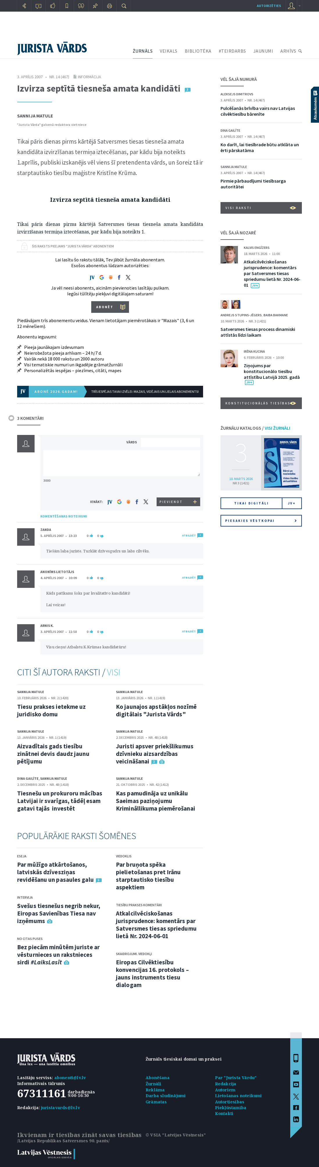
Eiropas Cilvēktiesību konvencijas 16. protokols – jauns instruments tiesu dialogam (152, 973)
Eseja (21, 856)
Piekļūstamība (231, 1107)
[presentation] (171, 486)
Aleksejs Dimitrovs (237, 94)
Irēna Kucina (254, 351)
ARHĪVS (288, 51)
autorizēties (269, 5)
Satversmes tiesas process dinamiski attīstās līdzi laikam (258, 332)
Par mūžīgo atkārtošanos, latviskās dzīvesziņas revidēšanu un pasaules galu (55, 872)
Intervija (25, 897)
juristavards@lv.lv (60, 1107)
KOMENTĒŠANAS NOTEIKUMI (63, 516)
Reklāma (155, 1090)
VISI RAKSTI (260, 208)
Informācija (89, 76)
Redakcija (225, 1083)
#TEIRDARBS (232, 51)
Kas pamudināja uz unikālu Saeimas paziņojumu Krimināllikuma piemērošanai (155, 800)
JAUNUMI (263, 51)
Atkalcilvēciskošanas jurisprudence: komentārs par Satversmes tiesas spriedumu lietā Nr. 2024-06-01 (156, 924)
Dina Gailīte (28, 778)
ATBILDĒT (189, 535)
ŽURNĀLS (143, 51)
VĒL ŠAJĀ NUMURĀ (239, 79)
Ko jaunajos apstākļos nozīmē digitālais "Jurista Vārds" (156, 710)
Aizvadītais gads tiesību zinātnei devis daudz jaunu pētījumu (53, 753)
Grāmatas (156, 1101)
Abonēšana (158, 1077)
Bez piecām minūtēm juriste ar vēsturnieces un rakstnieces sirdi (58, 954)
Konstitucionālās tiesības (260, 403)
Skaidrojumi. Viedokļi (134, 954)
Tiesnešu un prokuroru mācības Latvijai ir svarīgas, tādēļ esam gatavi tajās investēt (59, 800)
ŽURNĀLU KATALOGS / (255, 428)
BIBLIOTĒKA (198, 51)
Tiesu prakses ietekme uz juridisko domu (51, 710)
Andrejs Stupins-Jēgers (241, 315)
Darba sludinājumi (166, 1095)
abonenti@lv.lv (70, 1077)
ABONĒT (104, 307)
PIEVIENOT (171, 502)
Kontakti (224, 1113)
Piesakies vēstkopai (261, 521)
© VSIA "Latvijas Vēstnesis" (176, 1135)
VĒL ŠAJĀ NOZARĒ (238, 232)
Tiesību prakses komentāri (139, 905)
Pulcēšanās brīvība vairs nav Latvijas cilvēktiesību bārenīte (258, 111)
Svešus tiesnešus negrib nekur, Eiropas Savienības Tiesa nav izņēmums (58, 913)
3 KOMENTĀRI (30, 418)
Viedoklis (124, 856)
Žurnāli (153, 1083)
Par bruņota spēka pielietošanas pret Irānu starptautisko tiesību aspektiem (148, 876)
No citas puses (30, 938)
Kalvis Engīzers (257, 247)
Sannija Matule (35, 116)
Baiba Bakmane (276, 315)
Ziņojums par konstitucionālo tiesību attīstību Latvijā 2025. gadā (272, 371)
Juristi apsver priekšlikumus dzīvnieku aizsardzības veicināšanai (154, 753)
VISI (113, 672)
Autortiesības (230, 1101)
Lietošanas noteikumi (238, 1095)
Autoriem (225, 1090)
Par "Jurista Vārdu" (236, 1077)
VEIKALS (169, 51)
